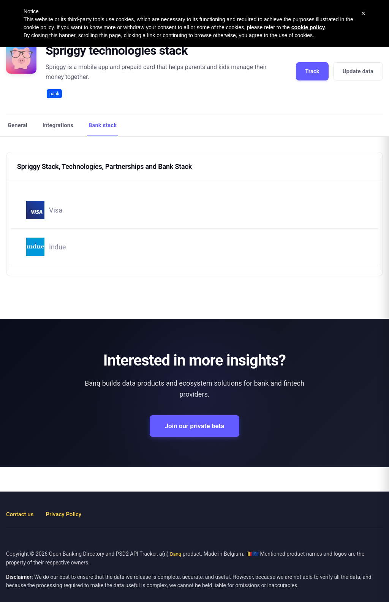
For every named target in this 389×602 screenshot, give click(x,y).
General (17, 125)
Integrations (58, 125)
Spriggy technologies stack (117, 50)
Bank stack (103, 125)
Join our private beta (195, 426)
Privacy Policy (63, 514)
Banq (175, 554)
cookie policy (308, 27)
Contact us (19, 514)
